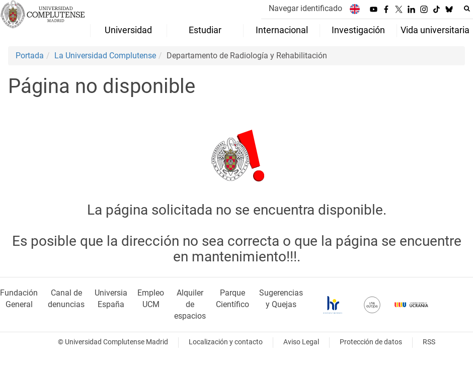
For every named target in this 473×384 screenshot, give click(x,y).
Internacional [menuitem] (282, 30)
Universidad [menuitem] (128, 30)
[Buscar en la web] (467, 9)
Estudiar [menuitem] (205, 30)
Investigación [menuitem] (358, 30)
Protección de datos (371, 342)
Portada (30, 55)
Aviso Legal (301, 342)
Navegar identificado (305, 8)
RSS (429, 342)
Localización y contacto (226, 342)
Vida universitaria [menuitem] (435, 30)
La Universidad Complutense (105, 55)
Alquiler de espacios (190, 304)
